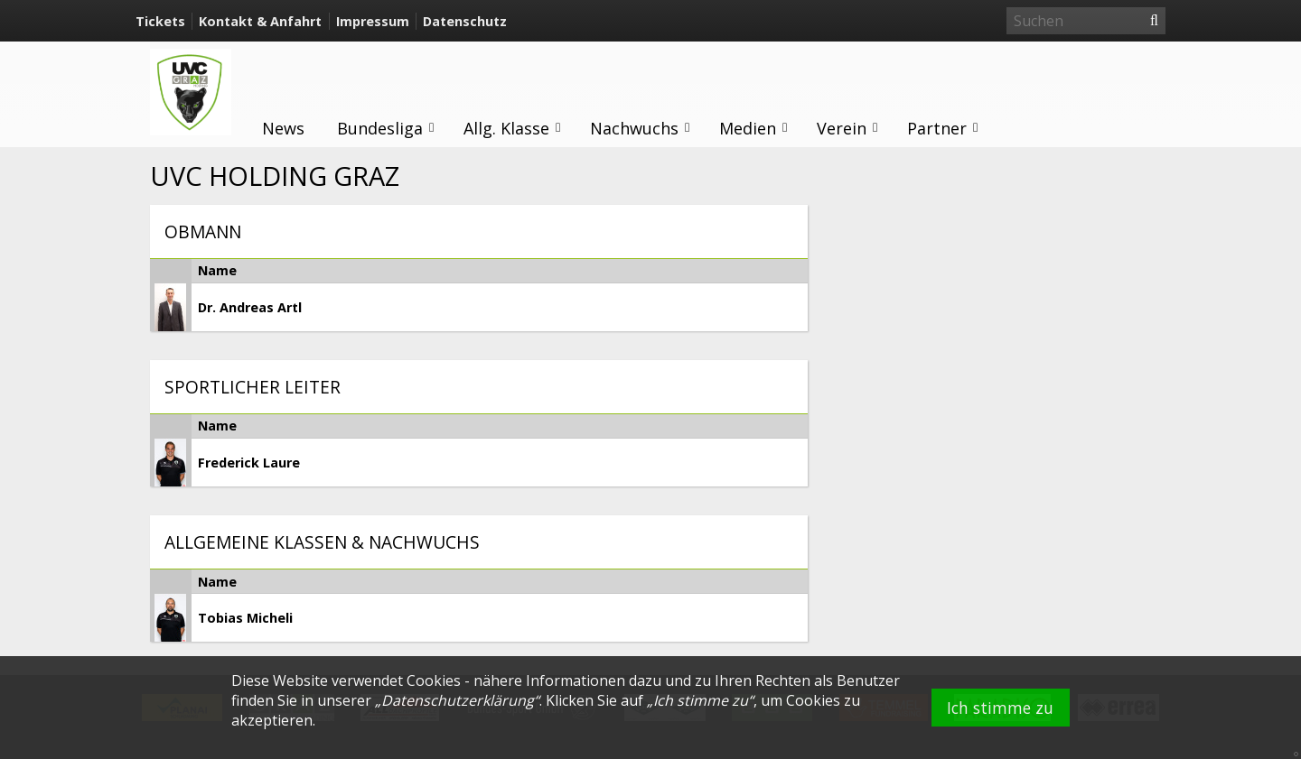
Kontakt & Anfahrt (260, 21)
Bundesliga (386, 128)
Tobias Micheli (245, 617)
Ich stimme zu (1000, 707)
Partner (943, 128)
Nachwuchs (640, 128)
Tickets (160, 21)
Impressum (372, 21)
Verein (848, 128)
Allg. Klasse (512, 128)
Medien (754, 128)
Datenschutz (465, 21)
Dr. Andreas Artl (250, 307)
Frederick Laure (249, 462)
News (283, 128)
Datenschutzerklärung (457, 700)
